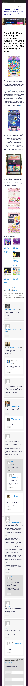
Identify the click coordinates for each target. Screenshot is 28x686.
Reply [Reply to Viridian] (7, 356)
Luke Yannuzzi (8, 329)
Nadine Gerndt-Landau (10, 626)
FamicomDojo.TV (11, 0)
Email (8, 680)
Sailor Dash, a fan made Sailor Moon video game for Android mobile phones (16, 249)
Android (5, 289)
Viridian (8, 663)
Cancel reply (20, 659)
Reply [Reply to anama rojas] (9, 509)
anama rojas (13, 495)
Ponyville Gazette (18, 0)
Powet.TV (4, 0)
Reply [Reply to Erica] (7, 572)
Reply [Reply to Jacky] (9, 652)
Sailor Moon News (6, 2)
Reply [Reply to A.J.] (7, 414)
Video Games (16, 287)
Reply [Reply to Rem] (7, 457)
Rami (6, 309)
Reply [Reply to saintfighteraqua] (9, 372)
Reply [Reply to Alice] (7, 395)
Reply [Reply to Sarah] (7, 615)
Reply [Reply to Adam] (9, 470)
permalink (15, 290)
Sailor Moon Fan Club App (18, 289)
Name (8, 672)
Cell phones (10, 289)
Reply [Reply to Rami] (7, 318)
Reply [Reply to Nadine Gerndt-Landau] (7, 637)
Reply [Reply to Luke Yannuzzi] (7, 336)
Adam (6, 290)
